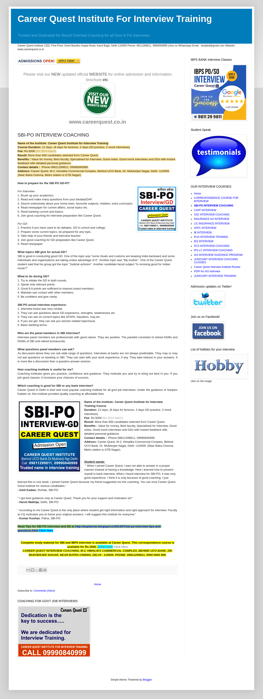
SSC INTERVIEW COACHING (211, 214)
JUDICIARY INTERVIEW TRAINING (215, 275)
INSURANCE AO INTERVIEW (211, 219)
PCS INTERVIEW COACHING (211, 245)
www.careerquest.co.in (97, 122)
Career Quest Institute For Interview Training (115, 19)
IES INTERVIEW (203, 241)
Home (97, 584)
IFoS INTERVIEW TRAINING (211, 236)
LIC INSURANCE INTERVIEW (211, 223)
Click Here (46, 530)
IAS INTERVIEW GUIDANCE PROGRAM (218, 254)
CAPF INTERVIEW (205, 210)
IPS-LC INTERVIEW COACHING (213, 250)
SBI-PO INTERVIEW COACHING (213, 205)
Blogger (147, 679)
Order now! (105, 546)
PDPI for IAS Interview (207, 271)
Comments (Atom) (44, 590)
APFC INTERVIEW (205, 227)
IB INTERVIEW (203, 232)
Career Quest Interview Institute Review (217, 267)
